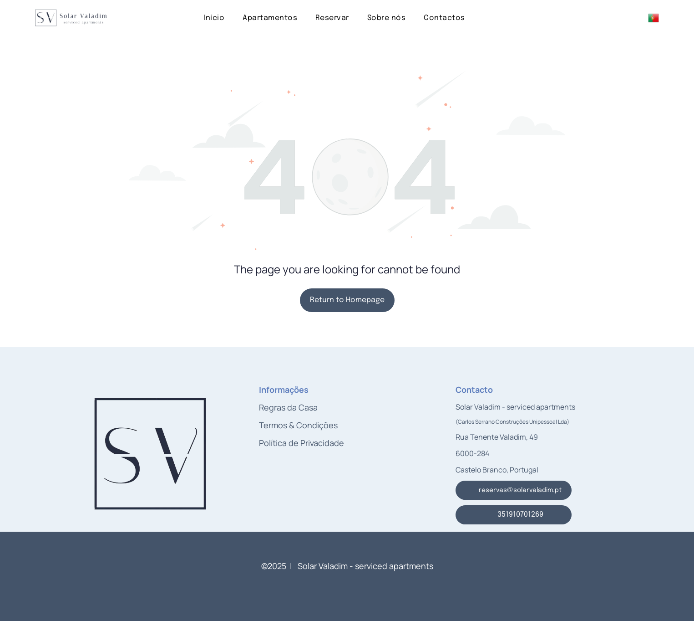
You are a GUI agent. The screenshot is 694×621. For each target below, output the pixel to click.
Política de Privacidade (301, 442)
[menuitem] (213, 17)
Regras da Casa (288, 407)
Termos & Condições (298, 425)
